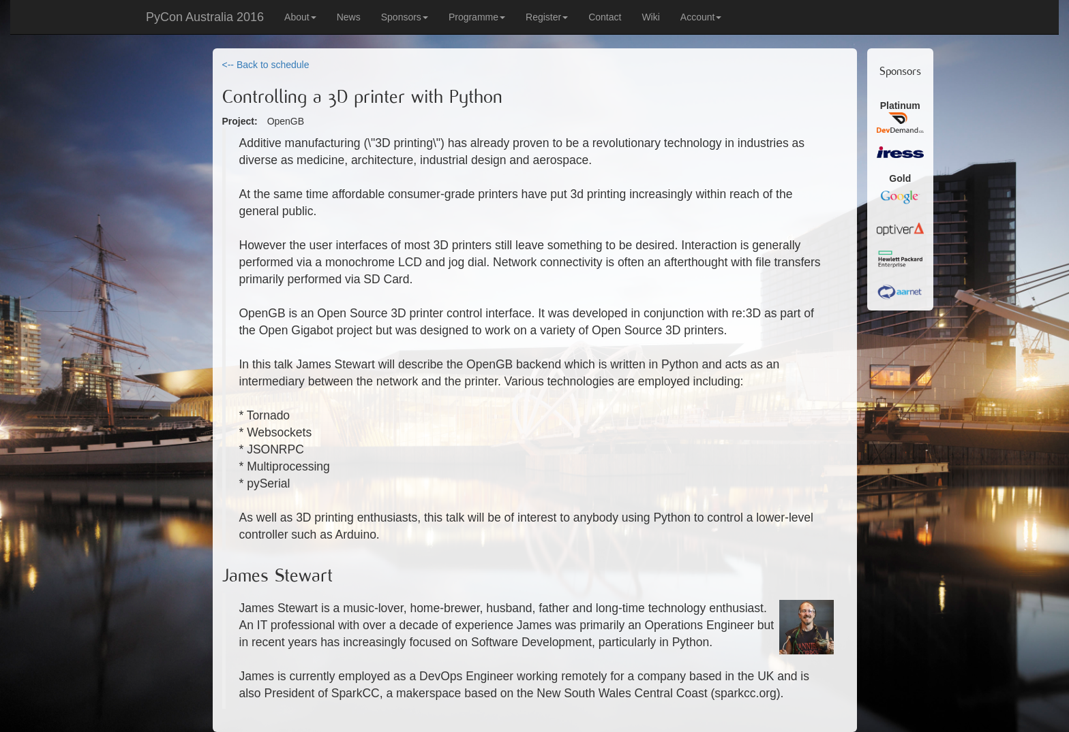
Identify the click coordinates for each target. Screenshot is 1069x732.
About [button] (300, 17)
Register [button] (547, 17)
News (349, 17)
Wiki (650, 17)
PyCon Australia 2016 (205, 17)
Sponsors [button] (404, 17)
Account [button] (701, 17)
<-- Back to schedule (266, 64)
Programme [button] (477, 17)
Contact (604, 17)
